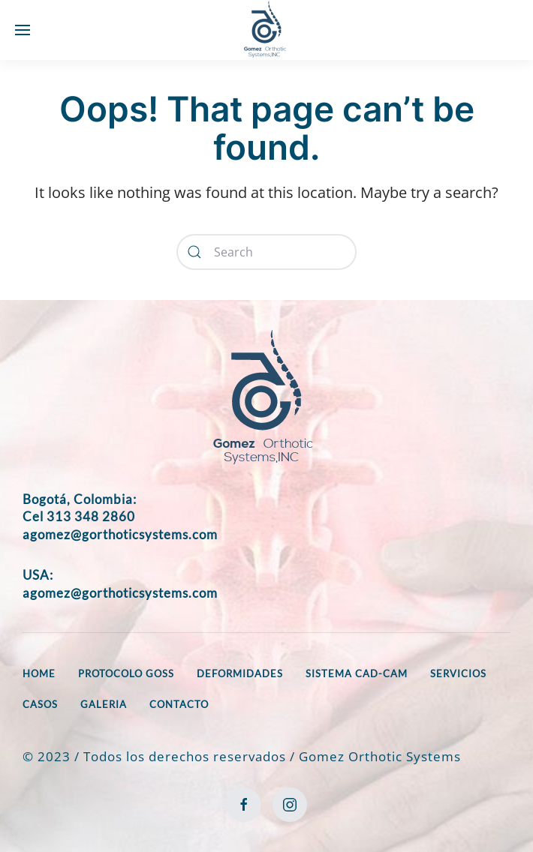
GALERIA (103, 704)
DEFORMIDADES (240, 674)
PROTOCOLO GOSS (126, 674)
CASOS (40, 704)
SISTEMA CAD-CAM (357, 674)
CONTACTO (179, 704)
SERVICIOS (458, 674)
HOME (39, 674)
